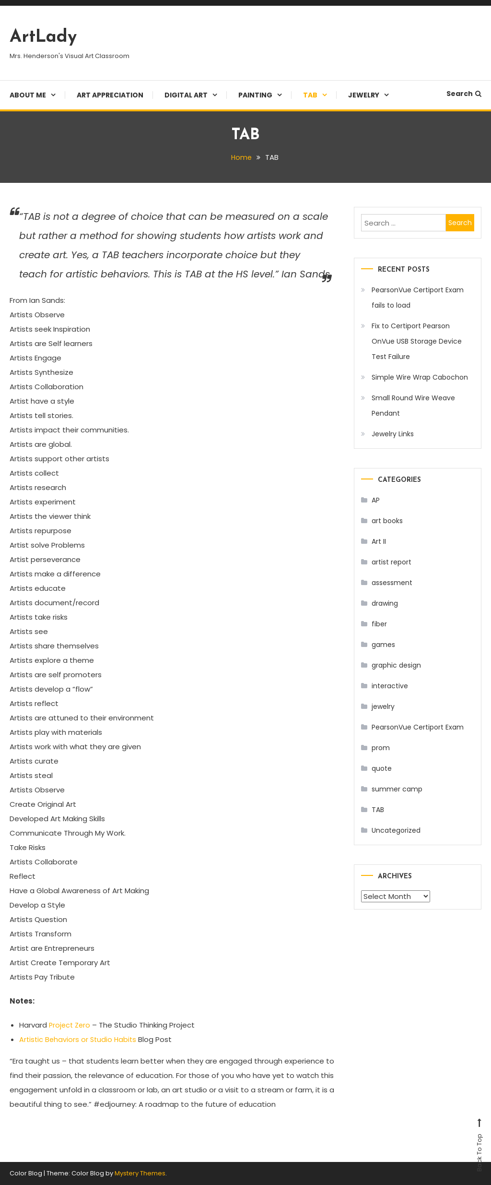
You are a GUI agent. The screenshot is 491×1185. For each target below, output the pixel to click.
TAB (310, 95)
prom (381, 748)
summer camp (397, 789)
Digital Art (186, 95)
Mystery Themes (140, 1173)
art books (387, 521)
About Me (28, 95)
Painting (255, 95)
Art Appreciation (110, 95)
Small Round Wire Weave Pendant (413, 405)
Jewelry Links (393, 434)
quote (382, 768)
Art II (379, 541)
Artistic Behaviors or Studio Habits (79, 1039)
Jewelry (363, 95)
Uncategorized (396, 830)
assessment (392, 582)
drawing (385, 603)
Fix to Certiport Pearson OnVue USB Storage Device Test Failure (417, 341)
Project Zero (71, 1025)
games (383, 644)
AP (376, 500)
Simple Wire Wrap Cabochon (420, 377)
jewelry (383, 706)
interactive (390, 686)
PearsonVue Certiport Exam (418, 727)
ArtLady (43, 37)
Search (463, 93)
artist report (391, 562)
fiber (379, 624)
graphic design (396, 665)
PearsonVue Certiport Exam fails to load (418, 297)
